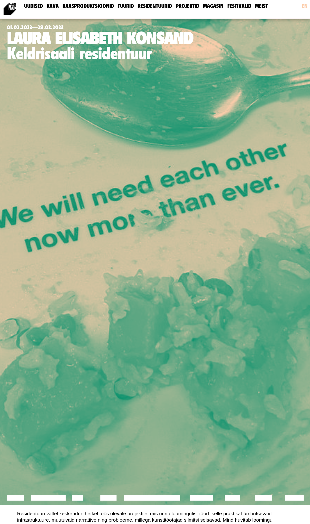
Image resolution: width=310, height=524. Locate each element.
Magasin (213, 6)
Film (77, 498)
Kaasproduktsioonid (88, 6)
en (305, 6)
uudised (33, 6)
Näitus (294, 498)
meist (261, 6)
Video (232, 498)
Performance (143, 498)
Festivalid (239, 6)
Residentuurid (155, 6)
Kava (53, 6)
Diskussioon (48, 498)
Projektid (187, 6)
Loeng (15, 498)
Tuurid (126, 6)
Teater (170, 498)
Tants (108, 498)
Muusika (201, 498)
